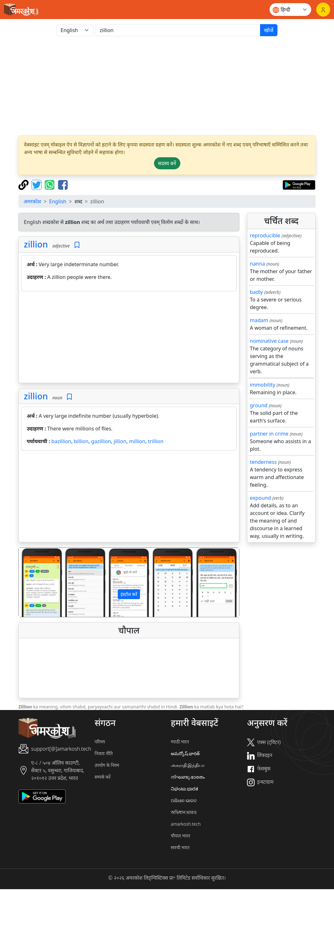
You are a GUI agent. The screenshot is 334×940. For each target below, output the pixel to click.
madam (259, 320)
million (137, 441)
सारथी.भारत (180, 847)
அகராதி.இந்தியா (187, 765)
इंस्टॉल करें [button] (129, 594)
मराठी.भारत (180, 742)
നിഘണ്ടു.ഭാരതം (188, 777)
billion (81, 441)
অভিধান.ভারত (184, 812)
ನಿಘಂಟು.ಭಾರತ (184, 789)
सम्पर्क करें (102, 777)
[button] (35, 582)
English (57, 201)
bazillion (61, 441)
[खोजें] (178, 30)
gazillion (101, 441)
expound (260, 497)
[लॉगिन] (323, 10)
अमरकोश (32, 201)
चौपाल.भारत (180, 836)
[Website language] (290, 9)
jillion (120, 441)
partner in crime (269, 433)
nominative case (269, 340)
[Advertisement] (167, 85)
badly (256, 291)
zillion (36, 244)
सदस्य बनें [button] (167, 163)
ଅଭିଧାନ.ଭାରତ (184, 800)
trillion (155, 441)
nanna (257, 263)
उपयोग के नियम (107, 765)
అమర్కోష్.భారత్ (185, 753)
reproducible (265, 235)
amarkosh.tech (186, 824)
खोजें (268, 30)
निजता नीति (104, 753)
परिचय (100, 742)
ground (258, 405)
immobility (262, 384)
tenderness (263, 461)
